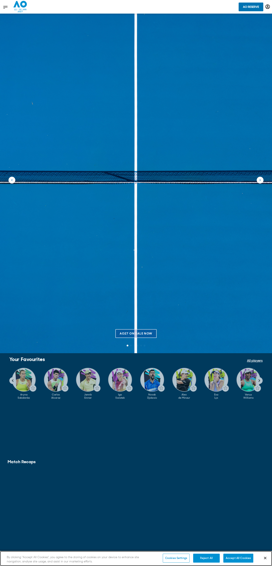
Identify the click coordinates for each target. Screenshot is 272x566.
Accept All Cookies (238, 558)
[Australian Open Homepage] (20, 7)
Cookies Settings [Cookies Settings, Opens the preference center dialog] (176, 558)
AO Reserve (251, 7)
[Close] (265, 558)
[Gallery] (136, 384)
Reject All (206, 558)
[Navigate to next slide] (259, 380)
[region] (136, 558)
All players (255, 360)
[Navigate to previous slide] (12, 380)
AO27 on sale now (136, 333)
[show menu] (5, 7)
